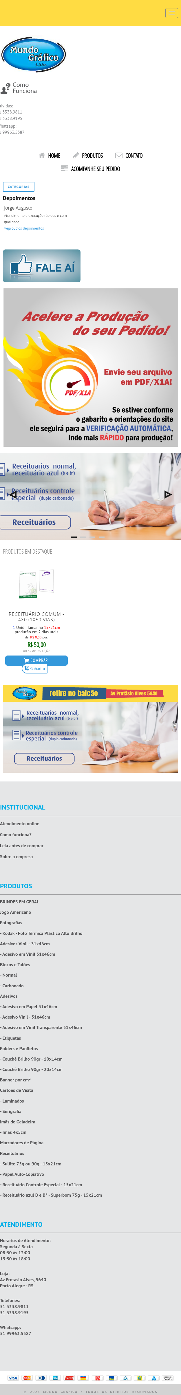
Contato (128, 155)
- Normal (8, 975)
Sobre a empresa (16, 856)
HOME (49, 155)
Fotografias (11, 922)
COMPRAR (36, 660)
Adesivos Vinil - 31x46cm (25, 944)
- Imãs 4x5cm (13, 1132)
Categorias (19, 186)
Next (168, 494)
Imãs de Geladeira (17, 1122)
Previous (13, 494)
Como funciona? (16, 834)
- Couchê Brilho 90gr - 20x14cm (31, 1069)
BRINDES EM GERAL (19, 902)
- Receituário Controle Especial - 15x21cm (41, 1184)
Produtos (88, 155)
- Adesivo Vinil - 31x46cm (25, 1017)
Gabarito (34, 668)
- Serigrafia (10, 1111)
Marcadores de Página (21, 1142)
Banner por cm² (15, 1080)
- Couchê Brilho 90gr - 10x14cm (31, 1059)
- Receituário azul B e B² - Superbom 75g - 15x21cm (51, 1195)
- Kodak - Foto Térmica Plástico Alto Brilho (41, 933)
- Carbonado (12, 985)
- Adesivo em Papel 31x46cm (28, 1006)
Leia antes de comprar (21, 845)
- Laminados (12, 1101)
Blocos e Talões (15, 964)
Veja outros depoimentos (24, 228)
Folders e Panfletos (19, 1048)
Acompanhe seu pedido (90, 169)
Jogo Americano (15, 912)
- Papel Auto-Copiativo (22, 1174)
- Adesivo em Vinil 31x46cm (27, 954)
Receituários (12, 1153)
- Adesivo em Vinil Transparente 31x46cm (41, 1027)
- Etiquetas (10, 1038)
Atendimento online (19, 823)
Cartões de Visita (16, 1090)
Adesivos (8, 996)
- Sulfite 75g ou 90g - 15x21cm (30, 1164)
